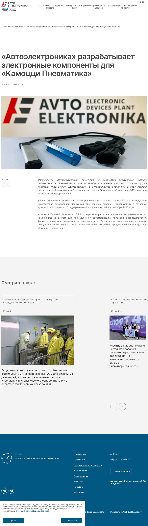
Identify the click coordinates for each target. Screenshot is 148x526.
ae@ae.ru (115, 454)
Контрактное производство (92, 5)
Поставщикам (130, 5)
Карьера (98, 8)
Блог (74, 8)
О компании (44, 5)
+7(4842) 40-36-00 (120, 459)
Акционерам (114, 5)
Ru (140, 2)
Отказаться (72, 520)
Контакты (125, 8)
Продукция (58, 5)
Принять (13, 520)
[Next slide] (122, 406)
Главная (7, 26)
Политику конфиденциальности (35, 511)
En (143, 2)
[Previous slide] (114, 406)
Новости (50, 8)
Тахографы (71, 5)
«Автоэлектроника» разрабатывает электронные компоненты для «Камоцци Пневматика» (73, 26)
